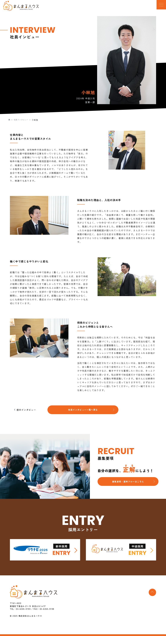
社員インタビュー (22, 119)
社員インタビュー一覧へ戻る (83, 410)
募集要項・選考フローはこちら (128, 483)
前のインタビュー (28, 410)
